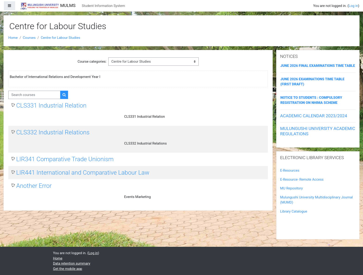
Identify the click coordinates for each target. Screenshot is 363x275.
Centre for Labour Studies (60, 38)
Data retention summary (71, 263)
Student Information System (103, 6)
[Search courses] (34, 95)
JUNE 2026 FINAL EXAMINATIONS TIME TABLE (317, 66)
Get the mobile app (67, 269)
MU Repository (291, 188)
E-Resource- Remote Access (301, 179)
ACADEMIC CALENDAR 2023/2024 (313, 115)
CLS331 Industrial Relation (51, 105)
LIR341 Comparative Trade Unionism (65, 159)
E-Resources (289, 170)
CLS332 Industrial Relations (53, 132)
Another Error (34, 185)
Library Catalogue (293, 211)
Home (13, 38)
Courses (29, 38)
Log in (353, 6)
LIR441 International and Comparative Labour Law (82, 172)
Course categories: (92, 61)
